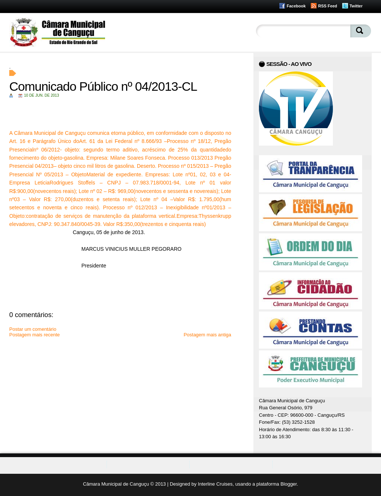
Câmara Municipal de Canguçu (116, 484)
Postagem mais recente (34, 334)
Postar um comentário (32, 329)
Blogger (288, 484)
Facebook (296, 6)
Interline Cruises (215, 484)
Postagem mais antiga (207, 334)
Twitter (356, 6)
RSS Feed (327, 6)
